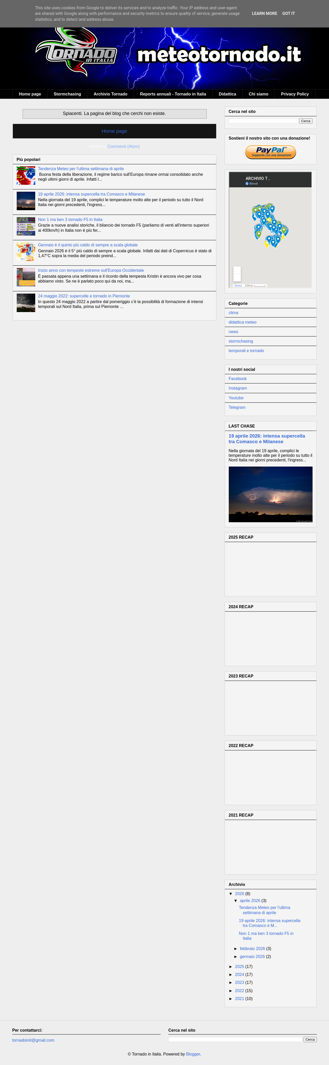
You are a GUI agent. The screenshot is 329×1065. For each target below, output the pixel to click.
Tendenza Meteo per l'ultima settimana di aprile (81, 169)
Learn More (264, 13)
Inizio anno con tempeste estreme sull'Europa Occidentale (91, 270)
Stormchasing (67, 94)
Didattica (227, 94)
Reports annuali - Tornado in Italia (173, 94)
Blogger (193, 1054)
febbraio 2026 (253, 948)
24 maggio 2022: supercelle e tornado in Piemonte (84, 296)
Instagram (238, 388)
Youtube (236, 398)
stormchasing (241, 341)
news (233, 332)
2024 (240, 974)
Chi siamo (258, 94)
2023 (240, 982)
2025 (240, 966)
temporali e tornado (246, 350)
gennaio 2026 (253, 956)
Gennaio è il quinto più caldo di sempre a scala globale (88, 245)
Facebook (238, 378)
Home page (30, 94)
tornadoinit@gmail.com (33, 1040)
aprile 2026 (250, 900)
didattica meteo (243, 322)
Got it (288, 13)
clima (233, 313)
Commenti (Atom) (123, 146)
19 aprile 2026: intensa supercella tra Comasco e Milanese (91, 194)
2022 (240, 991)
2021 (240, 998)
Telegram (237, 407)
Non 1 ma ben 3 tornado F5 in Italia (70, 219)
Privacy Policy (295, 94)
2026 (240, 894)
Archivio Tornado (110, 94)
